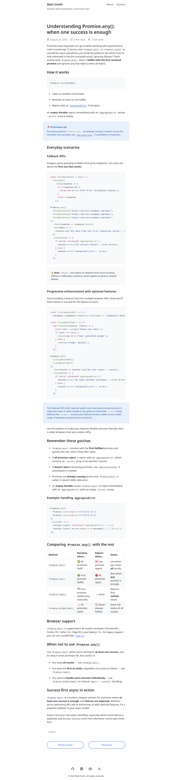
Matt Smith (55, 4)
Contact (120, 4)
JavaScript (52, 729)
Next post (106, 742)
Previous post (65, 742)
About (109, 4)
